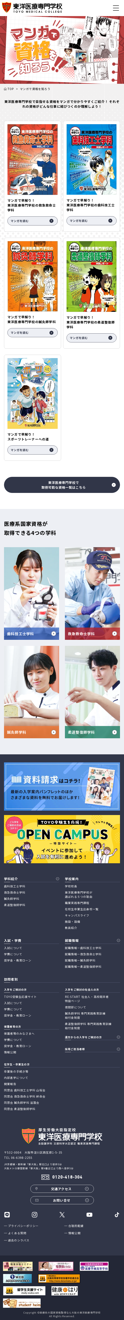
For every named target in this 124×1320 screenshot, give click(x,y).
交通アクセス (61, 1188)
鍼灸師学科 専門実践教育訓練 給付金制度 (85, 1015)
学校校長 (71, 886)
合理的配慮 (76, 1226)
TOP (10, 89)
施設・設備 (72, 922)
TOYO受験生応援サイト (20, 997)
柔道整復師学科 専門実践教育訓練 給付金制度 (88, 1026)
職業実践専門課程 (77, 903)
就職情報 (72, 940)
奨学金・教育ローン (17, 960)
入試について (13, 948)
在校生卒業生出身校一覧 (81, 909)
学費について (13, 954)
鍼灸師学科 (11, 899)
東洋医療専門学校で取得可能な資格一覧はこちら (78, 485)
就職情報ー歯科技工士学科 (83, 948)
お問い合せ (61, 1200)
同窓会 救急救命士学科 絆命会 (24, 1096)
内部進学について (16, 1078)
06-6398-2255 (21, 1158)
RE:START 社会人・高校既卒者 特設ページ (87, 999)
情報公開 (74, 1233)
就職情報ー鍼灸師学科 (80, 960)
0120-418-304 (67, 1177)
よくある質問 (17, 1233)
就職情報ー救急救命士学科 (83, 954)
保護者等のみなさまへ (19, 1033)
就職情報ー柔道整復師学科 (83, 967)
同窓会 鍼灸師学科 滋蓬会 (21, 1103)
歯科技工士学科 (14, 886)
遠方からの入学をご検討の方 (83, 1037)
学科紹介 (11, 878)
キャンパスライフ (77, 915)
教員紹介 (71, 928)
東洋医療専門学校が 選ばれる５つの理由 (78, 894)
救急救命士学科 (14, 892)
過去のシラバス (18, 1240)
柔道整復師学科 (14, 905)
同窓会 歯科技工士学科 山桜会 (24, 1090)
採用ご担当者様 (75, 1049)
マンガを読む (32, 221)
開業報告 (10, 1084)
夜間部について (75, 1007)
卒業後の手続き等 (16, 1071)
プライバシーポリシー (23, 1226)
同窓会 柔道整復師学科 (19, 1109)
